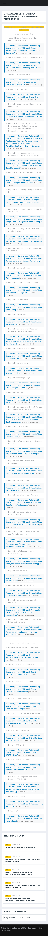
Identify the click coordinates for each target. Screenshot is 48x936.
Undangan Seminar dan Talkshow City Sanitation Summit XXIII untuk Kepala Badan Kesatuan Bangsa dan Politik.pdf (24, 180)
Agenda (20, 918)
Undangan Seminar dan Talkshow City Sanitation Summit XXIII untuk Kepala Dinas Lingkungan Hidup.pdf (24, 593)
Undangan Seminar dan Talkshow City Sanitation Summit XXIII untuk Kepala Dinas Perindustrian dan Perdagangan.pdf (24, 470)
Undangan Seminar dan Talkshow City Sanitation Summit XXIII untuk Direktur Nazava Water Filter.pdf (23, 706)
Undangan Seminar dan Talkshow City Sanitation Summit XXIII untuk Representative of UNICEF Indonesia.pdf (23, 655)
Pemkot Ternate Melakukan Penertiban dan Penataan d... (19, 874)
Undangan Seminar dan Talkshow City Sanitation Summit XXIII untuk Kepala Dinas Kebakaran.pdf (24, 434)
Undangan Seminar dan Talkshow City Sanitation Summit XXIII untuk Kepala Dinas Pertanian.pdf (24, 321)
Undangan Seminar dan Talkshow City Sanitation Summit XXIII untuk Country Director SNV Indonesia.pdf (23, 689)
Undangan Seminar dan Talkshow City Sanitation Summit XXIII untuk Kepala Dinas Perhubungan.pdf (24, 275)
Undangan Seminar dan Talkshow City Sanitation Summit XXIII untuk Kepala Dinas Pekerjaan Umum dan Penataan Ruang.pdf (24, 561)
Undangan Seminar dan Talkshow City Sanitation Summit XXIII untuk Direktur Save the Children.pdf (24, 738)
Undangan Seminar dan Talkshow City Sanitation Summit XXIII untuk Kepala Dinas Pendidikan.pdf (24, 307)
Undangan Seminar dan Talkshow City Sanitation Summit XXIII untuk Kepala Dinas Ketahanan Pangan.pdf (24, 356)
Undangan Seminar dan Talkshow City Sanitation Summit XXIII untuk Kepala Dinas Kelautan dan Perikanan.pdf (24, 502)
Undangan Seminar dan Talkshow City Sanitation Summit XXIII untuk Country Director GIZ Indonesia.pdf (23, 672)
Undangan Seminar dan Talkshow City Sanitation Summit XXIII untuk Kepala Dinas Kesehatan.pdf (24, 370)
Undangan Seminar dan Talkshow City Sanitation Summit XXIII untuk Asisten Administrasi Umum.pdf (23, 82)
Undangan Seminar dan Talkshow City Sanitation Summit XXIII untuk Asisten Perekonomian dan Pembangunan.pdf (23, 65)
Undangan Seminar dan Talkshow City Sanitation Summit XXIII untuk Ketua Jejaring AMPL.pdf (24, 803)
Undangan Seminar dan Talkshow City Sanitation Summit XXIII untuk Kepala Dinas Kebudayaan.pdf (24, 487)
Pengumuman (9, 918)
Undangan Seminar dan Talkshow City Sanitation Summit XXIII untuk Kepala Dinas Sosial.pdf (24, 400)
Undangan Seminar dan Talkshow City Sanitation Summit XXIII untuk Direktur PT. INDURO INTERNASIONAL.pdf (23, 720)
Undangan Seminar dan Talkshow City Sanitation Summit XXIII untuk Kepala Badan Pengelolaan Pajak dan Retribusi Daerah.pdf (24, 238)
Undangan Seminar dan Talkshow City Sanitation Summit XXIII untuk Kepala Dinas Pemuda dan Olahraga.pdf (24, 290)
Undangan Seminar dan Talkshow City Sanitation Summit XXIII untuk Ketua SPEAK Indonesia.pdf (24, 818)
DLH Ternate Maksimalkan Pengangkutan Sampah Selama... (20, 899)
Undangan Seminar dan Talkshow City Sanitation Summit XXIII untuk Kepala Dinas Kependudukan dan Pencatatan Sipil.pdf (24, 522)
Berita (7, 844)
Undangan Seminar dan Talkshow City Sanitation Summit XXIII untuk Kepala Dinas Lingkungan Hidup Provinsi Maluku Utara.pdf (24, 114)
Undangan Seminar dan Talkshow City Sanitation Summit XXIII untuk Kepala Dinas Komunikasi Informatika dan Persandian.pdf (24, 258)
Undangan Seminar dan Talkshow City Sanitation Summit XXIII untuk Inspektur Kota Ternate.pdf (23, 97)
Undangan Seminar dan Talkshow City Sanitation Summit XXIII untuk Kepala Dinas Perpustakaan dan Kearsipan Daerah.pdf (24, 451)
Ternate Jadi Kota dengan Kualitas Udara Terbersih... (22, 887)
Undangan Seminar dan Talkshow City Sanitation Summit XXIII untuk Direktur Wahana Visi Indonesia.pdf (23, 767)
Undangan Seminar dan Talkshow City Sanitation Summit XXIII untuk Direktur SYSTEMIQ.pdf (23, 752)
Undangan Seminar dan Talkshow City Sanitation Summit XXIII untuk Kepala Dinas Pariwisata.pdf (24, 578)
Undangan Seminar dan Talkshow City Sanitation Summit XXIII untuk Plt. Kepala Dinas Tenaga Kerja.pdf (23, 385)
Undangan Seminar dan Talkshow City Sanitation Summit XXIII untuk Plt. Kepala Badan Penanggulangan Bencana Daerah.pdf (24, 199)
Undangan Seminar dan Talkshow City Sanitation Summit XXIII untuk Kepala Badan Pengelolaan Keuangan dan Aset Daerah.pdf (24, 219)
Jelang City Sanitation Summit (20, 848)
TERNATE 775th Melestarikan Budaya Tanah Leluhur (22, 861)
